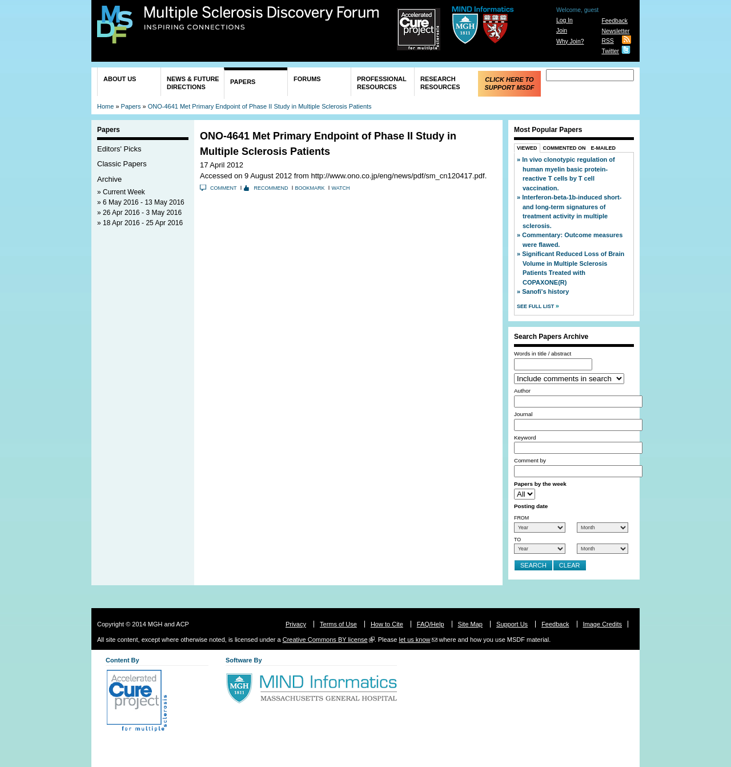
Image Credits (602, 624)
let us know (414, 639)
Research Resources (440, 82)
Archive (109, 179)
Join (561, 30)
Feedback (614, 21)
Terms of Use (338, 624)
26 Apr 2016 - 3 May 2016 (142, 213)
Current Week (124, 192)
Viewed (527, 148)
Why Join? (570, 41)
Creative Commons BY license (325, 639)
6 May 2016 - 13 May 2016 (143, 202)
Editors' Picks (119, 149)
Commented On (564, 148)
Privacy (296, 624)
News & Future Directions (193, 82)
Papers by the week (540, 484)
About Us (119, 78)
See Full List (536, 306)
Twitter (610, 51)
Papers (242, 81)
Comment (223, 188)
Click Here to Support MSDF (509, 83)
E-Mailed (603, 148)
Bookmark (310, 188)
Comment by (530, 460)
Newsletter (615, 31)
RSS (607, 41)
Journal (523, 414)
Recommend (271, 188)
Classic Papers (122, 163)
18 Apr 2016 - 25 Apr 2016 (143, 223)
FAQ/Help (430, 624)
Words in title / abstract (542, 353)
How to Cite (387, 624)
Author (522, 391)
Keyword (525, 437)
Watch (341, 188)
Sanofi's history (545, 291)
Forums (307, 78)
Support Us (512, 624)
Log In (564, 20)
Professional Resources (382, 82)
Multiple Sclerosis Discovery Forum (262, 18)
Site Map (470, 624)
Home (105, 106)
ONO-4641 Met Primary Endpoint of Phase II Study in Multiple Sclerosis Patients (260, 106)
